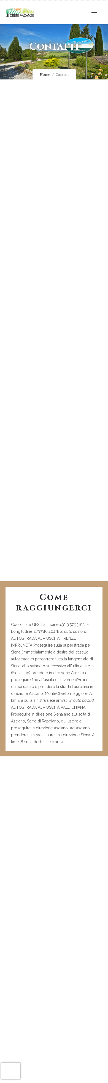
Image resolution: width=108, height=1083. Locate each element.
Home (45, 75)
